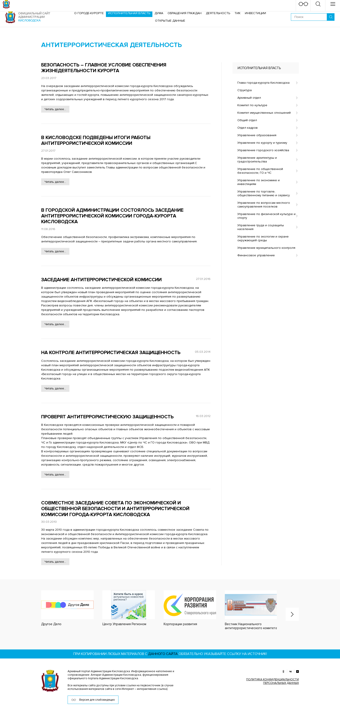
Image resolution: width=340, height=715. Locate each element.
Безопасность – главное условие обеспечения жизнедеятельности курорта (103, 68)
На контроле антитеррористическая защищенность (110, 353)
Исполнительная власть (129, 13)
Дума (159, 13)
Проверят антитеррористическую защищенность (107, 417)
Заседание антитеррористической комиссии (101, 280)
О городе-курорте (89, 13)
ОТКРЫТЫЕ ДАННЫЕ (170, 21)
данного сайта (163, 654)
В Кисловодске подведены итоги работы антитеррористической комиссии (95, 140)
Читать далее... (55, 109)
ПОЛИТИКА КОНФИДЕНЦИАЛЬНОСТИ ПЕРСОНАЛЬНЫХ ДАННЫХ (272, 681)
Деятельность (218, 13)
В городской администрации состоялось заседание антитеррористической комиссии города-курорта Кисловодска (112, 216)
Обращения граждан (184, 13)
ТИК (237, 13)
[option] (63, 608)
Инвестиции (255, 13)
